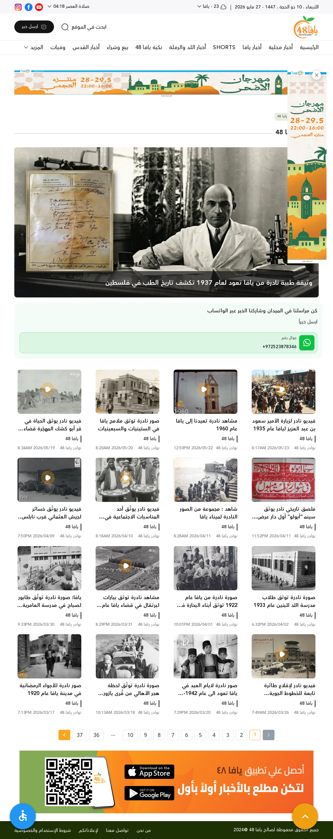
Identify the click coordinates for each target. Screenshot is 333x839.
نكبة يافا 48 (148, 47)
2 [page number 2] (241, 735)
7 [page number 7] (172, 735)
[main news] (166, 222)
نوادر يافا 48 (285, 116)
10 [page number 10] (130, 735)
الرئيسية (309, 47)
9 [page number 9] (145, 735)
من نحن (144, 830)
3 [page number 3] (227, 735)
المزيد (36, 47)
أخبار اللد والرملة (187, 47)
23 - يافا (214, 6)
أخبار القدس (86, 47)
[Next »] (64, 735)
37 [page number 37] (80, 735)
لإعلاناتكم (88, 830)
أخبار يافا (252, 47)
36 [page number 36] (96, 735)
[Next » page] (64, 735)
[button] (316, 75)
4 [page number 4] (214, 735)
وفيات (57, 47)
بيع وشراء (117, 47)
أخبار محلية (281, 47)
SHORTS (224, 47)
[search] (83, 27)
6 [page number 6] (186, 735)
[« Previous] (268, 735)
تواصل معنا (117, 830)
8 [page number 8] (159, 735)
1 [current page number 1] (252, 735)
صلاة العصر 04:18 (70, 6)
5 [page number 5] (200, 735)
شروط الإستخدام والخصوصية (42, 830)
